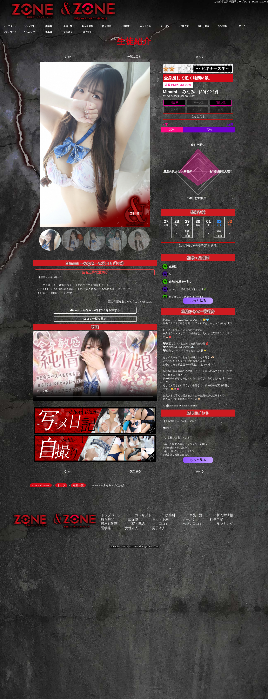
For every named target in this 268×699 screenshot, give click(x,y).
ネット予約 (145, 26)
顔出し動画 (203, 26)
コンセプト (29, 26)
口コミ (242, 26)
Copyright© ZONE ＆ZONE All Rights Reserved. (134, 546)
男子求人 (87, 32)
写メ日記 (222, 26)
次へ (200, 57)
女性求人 (67, 32)
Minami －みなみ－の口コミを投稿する (94, 310)
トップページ (9, 26)
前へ (68, 57)
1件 (213, 92)
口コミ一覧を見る (94, 318)
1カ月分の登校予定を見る (198, 245)
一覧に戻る (134, 56)
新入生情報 (87, 26)
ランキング (29, 32)
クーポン (164, 26)
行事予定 (184, 26)
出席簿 (126, 26)
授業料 (48, 26)
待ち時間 (106, 26)
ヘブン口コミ (9, 32)
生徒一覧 (67, 26)
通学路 (48, 32)
